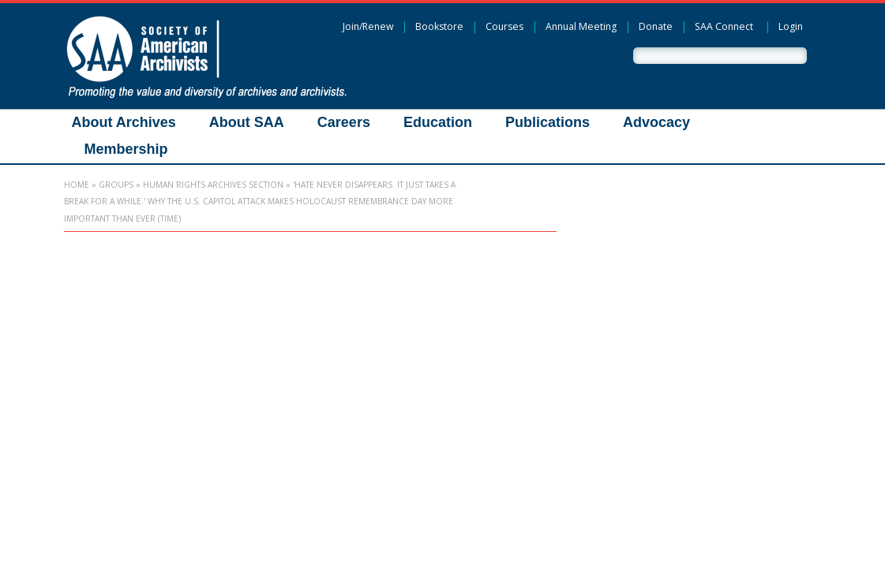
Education (437, 122)
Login (790, 26)
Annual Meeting (581, 26)
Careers (343, 122)
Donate (656, 26)
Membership (126, 149)
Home (76, 184)
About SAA (246, 122)
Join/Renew (368, 26)
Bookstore (439, 26)
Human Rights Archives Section (213, 184)
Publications (547, 122)
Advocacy (656, 122)
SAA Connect (724, 26)
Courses (504, 26)
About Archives (124, 122)
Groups (116, 184)
